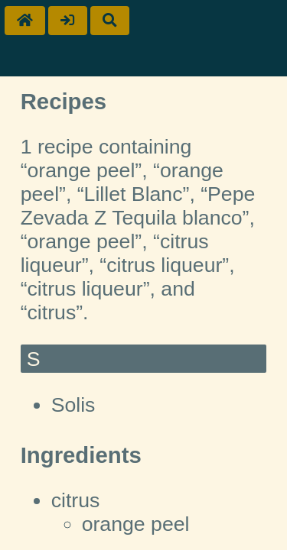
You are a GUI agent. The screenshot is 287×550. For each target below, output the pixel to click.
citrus (75, 500)
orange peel (136, 524)
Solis (73, 404)
